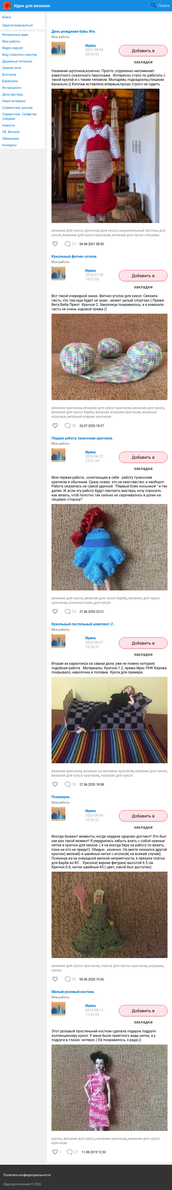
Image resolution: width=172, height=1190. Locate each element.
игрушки (156, 966)
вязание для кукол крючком (86, 235)
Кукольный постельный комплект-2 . (83, 624)
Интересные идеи (15, 34)
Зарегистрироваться (17, 25)
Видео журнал (12, 48)
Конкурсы (9, 145)
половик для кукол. (117, 775)
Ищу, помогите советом (19, 54)
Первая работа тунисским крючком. (82, 438)
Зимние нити (11, 68)
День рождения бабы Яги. (74, 31)
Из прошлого (12, 88)
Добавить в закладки (143, 52)
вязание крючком (67, 408)
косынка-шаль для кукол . (90, 602)
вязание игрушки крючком (118, 412)
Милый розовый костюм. (73, 992)
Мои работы (11, 41)
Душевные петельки (17, 61)
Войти (6, 17)
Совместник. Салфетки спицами (19, 116)
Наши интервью (14, 101)
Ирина (90, 45)
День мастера (12, 94)
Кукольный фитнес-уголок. (75, 256)
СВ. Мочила (10, 132)
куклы (57, 970)
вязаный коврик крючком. (89, 416)
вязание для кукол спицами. (136, 235)
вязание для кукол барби (73, 412)
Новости (8, 125)
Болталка (9, 74)
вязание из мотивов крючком (108, 771)
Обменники (10, 138)
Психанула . (61, 797)
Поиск (164, 5)
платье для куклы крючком (124, 966)
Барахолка (10, 81)
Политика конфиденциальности (27, 1175)
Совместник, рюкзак (17, 107)
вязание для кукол (67, 230)
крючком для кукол (100, 230)
